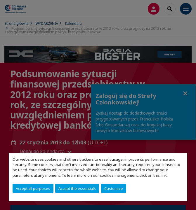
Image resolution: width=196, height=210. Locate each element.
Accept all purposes (33, 188)
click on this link (153, 175)
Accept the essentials (77, 188)
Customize (113, 188)
